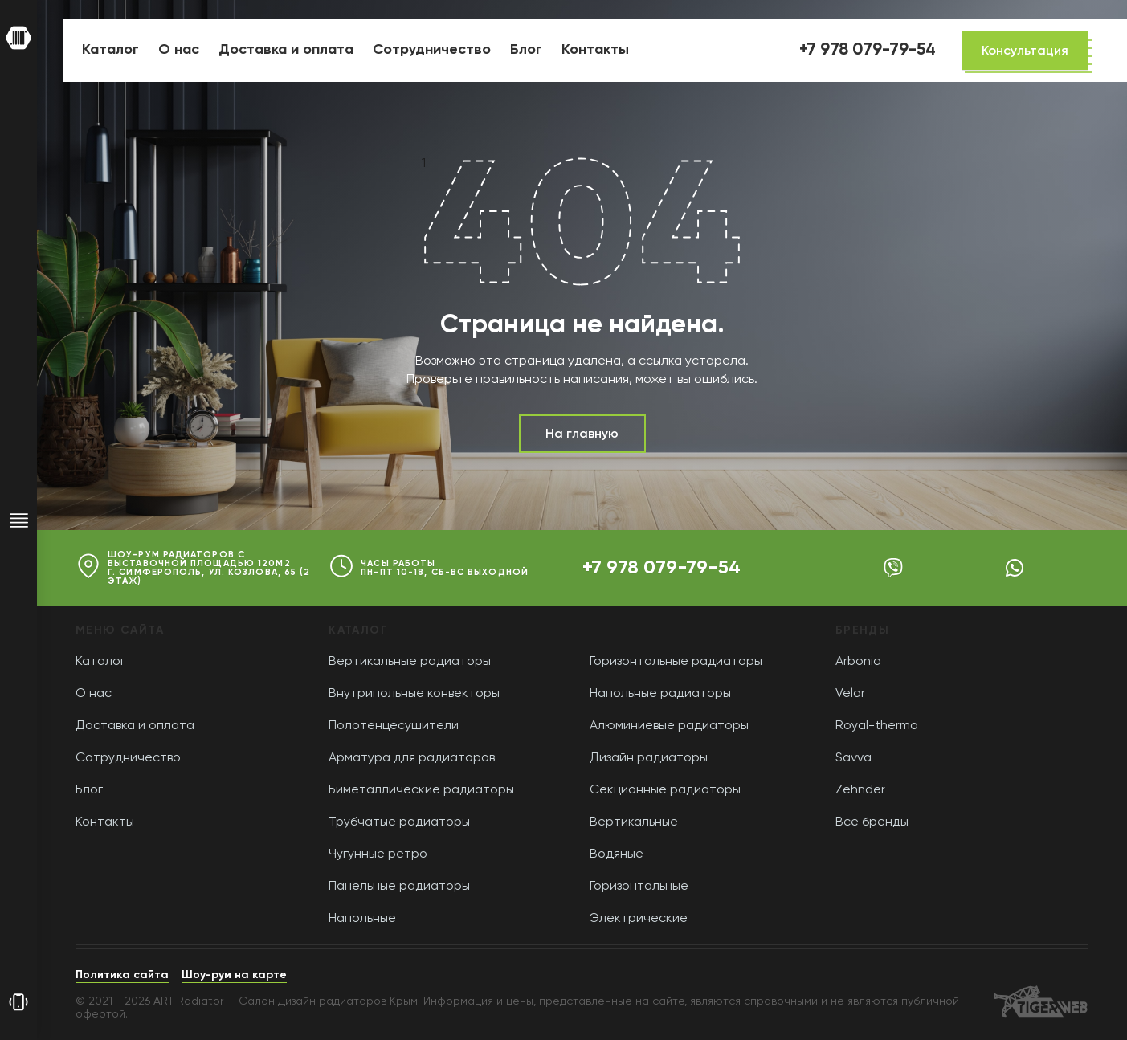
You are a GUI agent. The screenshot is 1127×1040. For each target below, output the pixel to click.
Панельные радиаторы (399, 886)
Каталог (100, 661)
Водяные (616, 854)
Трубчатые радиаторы (399, 822)
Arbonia (858, 661)
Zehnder (860, 790)
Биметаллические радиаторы (421, 790)
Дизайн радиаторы (649, 758)
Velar (850, 693)
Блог (89, 790)
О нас (94, 693)
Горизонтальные (639, 886)
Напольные (362, 918)
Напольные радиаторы (660, 693)
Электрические (639, 918)
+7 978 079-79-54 (661, 567)
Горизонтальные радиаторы (676, 661)
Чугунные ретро (378, 854)
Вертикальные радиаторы (410, 661)
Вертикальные (634, 822)
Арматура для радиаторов (412, 758)
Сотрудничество (128, 758)
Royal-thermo (876, 726)
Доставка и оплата (135, 726)
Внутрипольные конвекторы (414, 693)
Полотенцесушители (394, 726)
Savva (853, 758)
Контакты (105, 822)
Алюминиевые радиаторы (669, 726)
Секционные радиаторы (665, 790)
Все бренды (872, 822)
